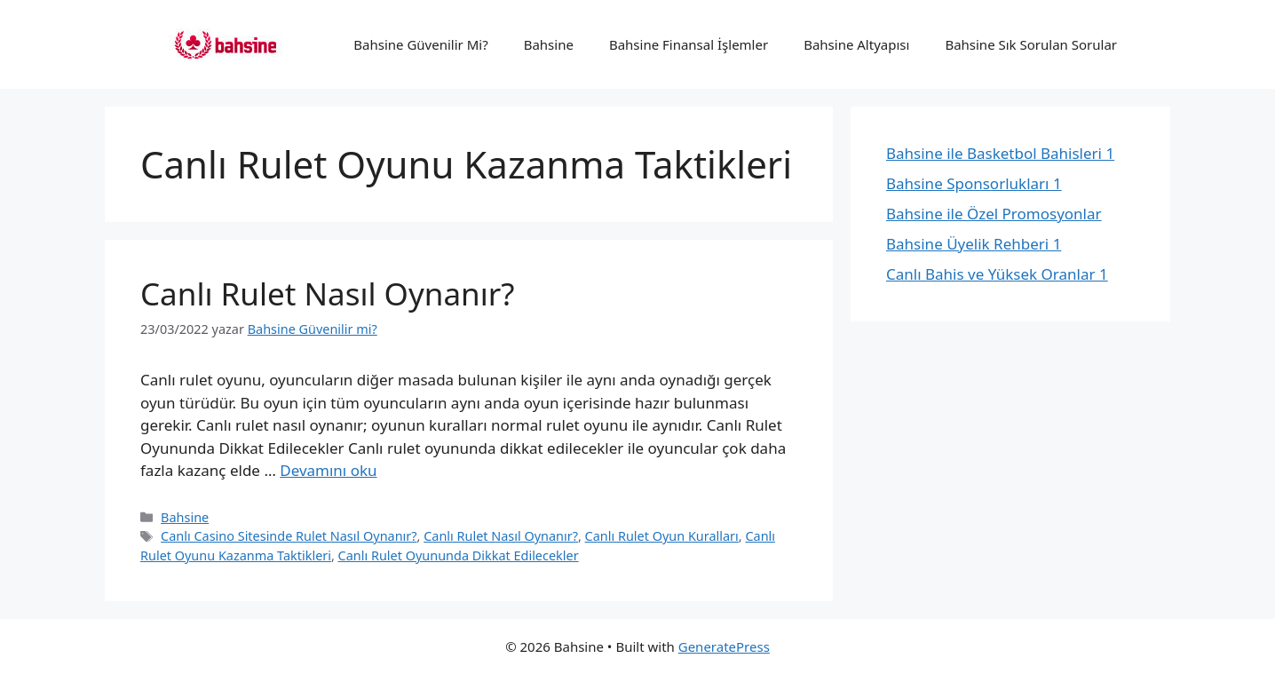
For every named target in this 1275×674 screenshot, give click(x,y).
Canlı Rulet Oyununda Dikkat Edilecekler (458, 555)
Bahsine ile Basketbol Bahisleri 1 (1000, 153)
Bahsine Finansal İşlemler (688, 44)
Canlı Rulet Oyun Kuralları (662, 535)
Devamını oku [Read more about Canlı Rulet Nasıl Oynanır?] (328, 470)
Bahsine (549, 44)
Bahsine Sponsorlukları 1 (974, 183)
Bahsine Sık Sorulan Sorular (1031, 44)
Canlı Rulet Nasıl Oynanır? (327, 293)
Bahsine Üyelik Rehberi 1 (973, 244)
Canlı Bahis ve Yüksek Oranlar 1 (997, 274)
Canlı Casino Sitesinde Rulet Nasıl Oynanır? (288, 535)
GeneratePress (724, 646)
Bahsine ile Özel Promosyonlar (994, 213)
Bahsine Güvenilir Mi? (420, 44)
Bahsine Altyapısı (856, 44)
